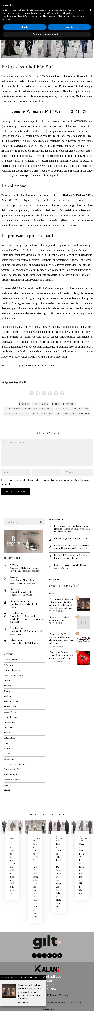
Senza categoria (9, 775)
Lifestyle (5, 742)
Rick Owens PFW (42, 414)
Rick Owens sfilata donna (73, 414)
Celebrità (6, 677)
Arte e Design (8, 655)
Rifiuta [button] (24, 997)
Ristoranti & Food (10, 769)
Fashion (5, 693)
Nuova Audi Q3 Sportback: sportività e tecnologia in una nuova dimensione (22, 617)
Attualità (6, 660)
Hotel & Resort (9, 715)
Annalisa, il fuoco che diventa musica (22, 603)
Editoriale (84, 4)
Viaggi (4, 791)
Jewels (4, 731)
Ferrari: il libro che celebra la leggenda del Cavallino (22, 590)
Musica (5, 753)
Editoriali (6, 682)
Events (5, 688)
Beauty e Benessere (11, 671)
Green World (8, 709)
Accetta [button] (69, 997)
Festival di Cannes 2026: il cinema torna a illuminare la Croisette (69, 556)
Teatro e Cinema (10, 780)
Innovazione (7, 720)
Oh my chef (7, 758)
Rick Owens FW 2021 (16, 414)
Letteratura (7, 737)
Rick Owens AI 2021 (63, 404)
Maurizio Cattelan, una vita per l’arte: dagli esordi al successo (24, 565)
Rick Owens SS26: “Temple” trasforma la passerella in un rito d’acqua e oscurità (35, 875)
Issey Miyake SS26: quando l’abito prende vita (21, 631)
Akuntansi (12, 611)
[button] (38, 517)
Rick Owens (41, 404)
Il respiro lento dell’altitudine (22, 643)
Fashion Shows (21, 24)
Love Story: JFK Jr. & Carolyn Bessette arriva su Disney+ (23, 578)
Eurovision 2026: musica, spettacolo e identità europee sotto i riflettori (69, 545)
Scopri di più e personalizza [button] (47, 1004)
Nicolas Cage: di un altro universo (69, 535)
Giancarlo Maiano (16, 598)
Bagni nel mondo (10, 666)
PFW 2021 (24, 404)
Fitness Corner (9, 704)
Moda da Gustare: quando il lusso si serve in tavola (69, 566)
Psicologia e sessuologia (13, 764)
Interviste (6, 726)
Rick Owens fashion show (72, 409)
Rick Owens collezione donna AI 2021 (29, 409)
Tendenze (6, 786)
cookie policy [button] (66, 984)
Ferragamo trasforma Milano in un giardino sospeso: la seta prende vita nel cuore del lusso (68, 524)
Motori (4, 747)
